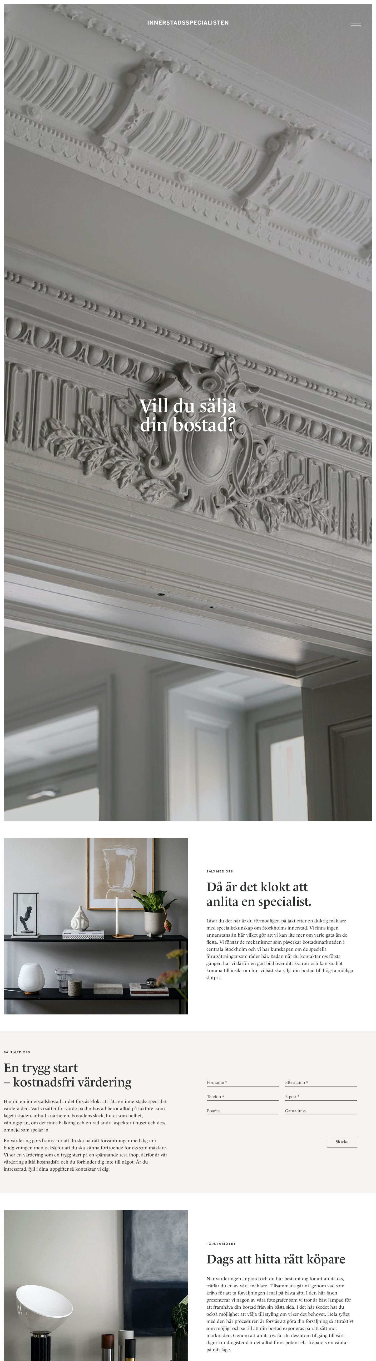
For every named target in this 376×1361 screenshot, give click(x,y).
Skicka (342, 1141)
